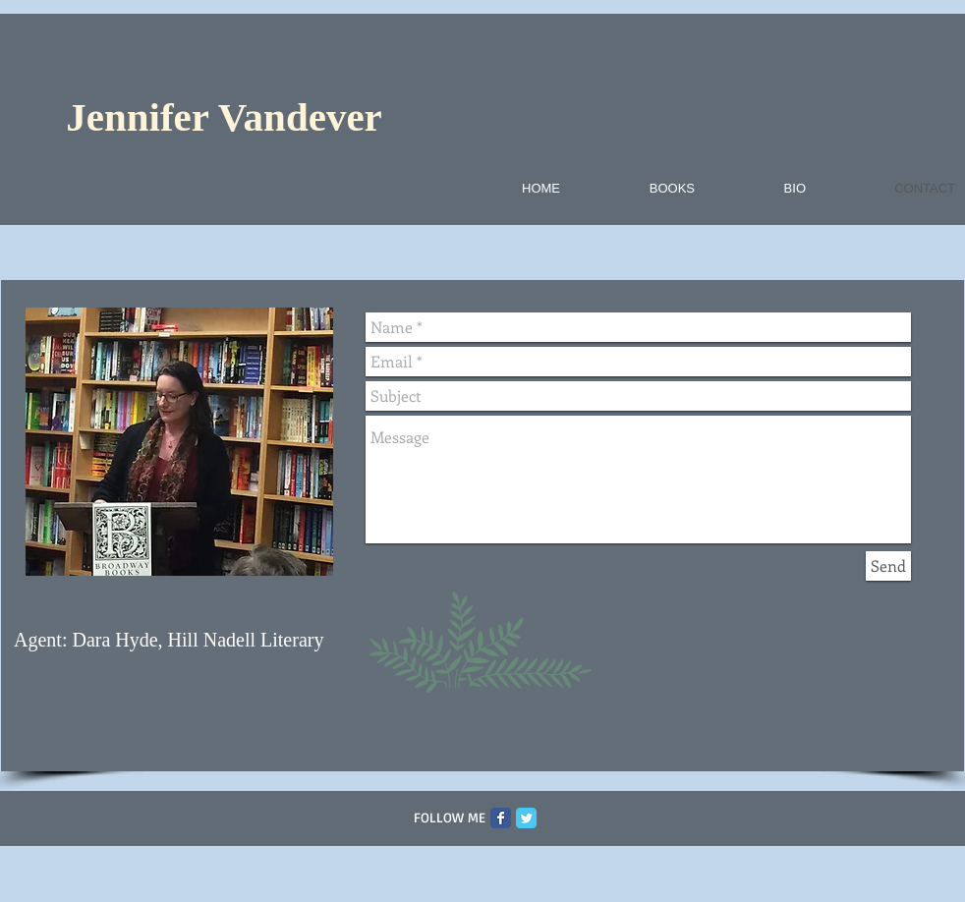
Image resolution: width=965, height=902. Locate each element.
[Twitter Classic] (526, 818)
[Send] (888, 566)
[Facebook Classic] (500, 818)
